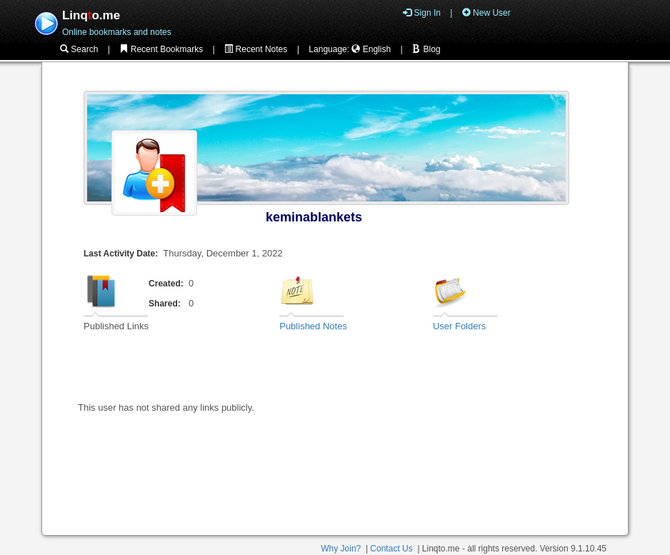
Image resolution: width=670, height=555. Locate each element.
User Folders (459, 326)
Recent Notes (255, 49)
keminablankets (314, 217)
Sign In (422, 13)
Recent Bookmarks (161, 49)
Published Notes (313, 326)
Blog (426, 49)
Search (79, 49)
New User (486, 13)
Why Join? (341, 549)
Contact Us (391, 549)
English (371, 49)
